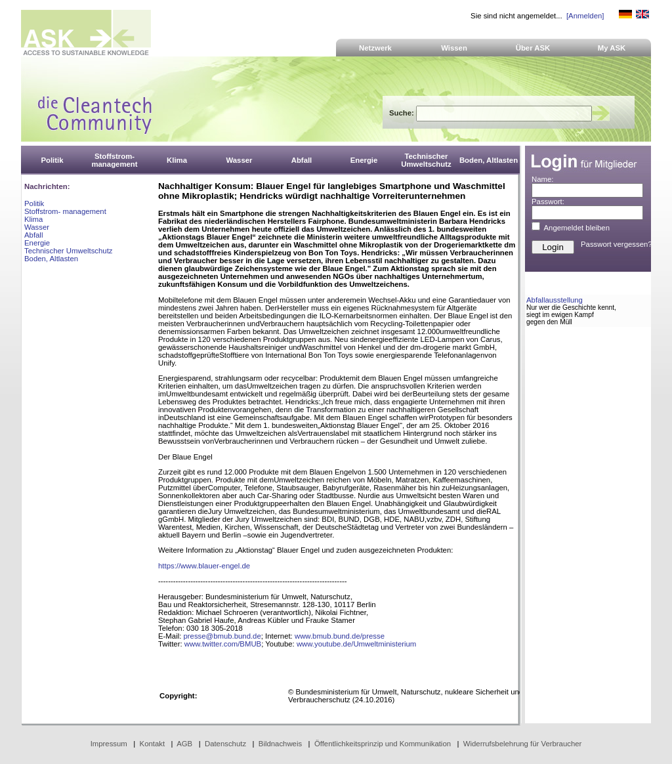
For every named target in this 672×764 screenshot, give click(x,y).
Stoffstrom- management (65, 211)
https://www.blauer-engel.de (204, 566)
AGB (184, 744)
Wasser (36, 227)
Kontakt (152, 744)
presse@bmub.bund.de (222, 636)
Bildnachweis (280, 744)
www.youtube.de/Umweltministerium (356, 644)
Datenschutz (225, 744)
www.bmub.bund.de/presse (340, 636)
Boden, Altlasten (51, 259)
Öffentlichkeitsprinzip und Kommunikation (382, 744)
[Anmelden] (585, 16)
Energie (37, 243)
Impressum (109, 744)
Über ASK (533, 48)
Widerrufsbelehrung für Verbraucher (522, 744)
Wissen (454, 48)
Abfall (33, 235)
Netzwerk (375, 48)
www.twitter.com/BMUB (222, 644)
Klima (33, 219)
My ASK (612, 48)
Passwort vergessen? (616, 244)
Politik (34, 203)
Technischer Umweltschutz (68, 251)
